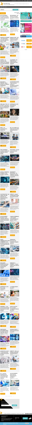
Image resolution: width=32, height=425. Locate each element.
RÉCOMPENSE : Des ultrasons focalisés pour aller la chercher (14, 16)
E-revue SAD (19, 0)
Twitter (27, 413)
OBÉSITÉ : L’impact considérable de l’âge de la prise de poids (14, 195)
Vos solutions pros (29, 47)
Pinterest (28, 413)
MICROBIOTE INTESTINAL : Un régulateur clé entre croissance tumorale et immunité (14, 174)
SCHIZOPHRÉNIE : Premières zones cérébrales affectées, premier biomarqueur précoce (4, 219)
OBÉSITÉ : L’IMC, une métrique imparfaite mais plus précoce (14, 352)
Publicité (18, 413)
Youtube (31, 413)
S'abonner (14, 405)
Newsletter (8, 413)
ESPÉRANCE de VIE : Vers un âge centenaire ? (4, 288)
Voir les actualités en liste (17, 13)
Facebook (25, 413)
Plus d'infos (4, 424)
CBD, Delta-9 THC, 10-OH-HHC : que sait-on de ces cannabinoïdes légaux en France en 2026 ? (4, 106)
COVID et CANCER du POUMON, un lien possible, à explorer (4, 173)
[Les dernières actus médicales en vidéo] (26, 59)
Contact (23, 413)
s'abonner (25, 418)
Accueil (5, 413)
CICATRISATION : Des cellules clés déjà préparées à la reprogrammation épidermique (4, 197)
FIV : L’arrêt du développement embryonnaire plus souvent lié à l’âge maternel (4, 376)
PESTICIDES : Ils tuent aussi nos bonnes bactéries (14, 151)
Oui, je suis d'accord (22, 423)
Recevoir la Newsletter (26, 34)
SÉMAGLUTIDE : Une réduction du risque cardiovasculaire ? (14, 38)
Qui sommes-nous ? (13, 413)
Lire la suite (12, 34)
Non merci (26, 423)
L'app (22, 0)
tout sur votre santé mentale (29, 40)
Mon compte (30, 0)
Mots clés (2, 9)
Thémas (25, 0)
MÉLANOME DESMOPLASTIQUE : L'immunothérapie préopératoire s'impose (4, 265)
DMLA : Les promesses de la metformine (3, 129)
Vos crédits (29, 43)
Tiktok (30, 413)
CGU (20, 413)
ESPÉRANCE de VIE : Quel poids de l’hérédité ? (14, 105)
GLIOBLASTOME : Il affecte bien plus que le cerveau (14, 330)
